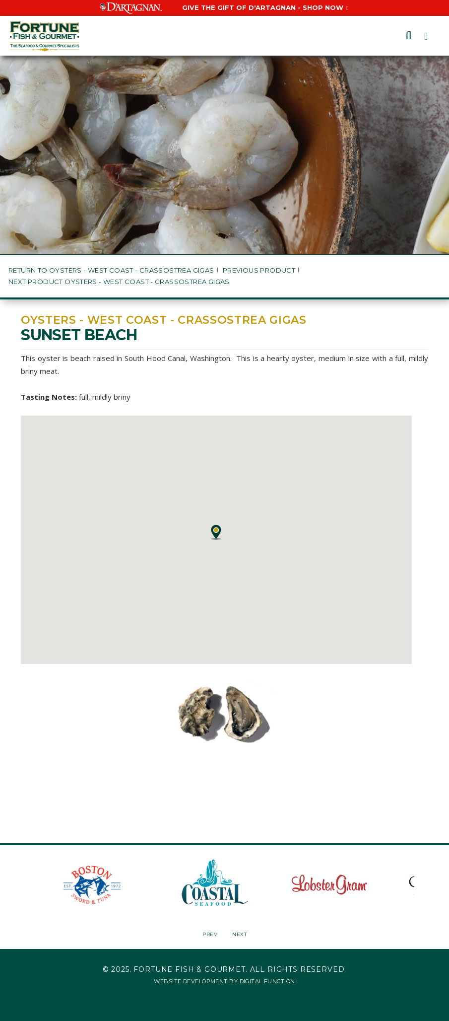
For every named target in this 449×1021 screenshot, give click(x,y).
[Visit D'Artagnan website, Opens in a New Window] (131, 7)
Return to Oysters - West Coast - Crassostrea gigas (111, 270)
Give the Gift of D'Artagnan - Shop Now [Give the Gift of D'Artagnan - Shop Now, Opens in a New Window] (265, 7)
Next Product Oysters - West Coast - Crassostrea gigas (119, 282)
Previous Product (259, 270)
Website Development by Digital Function (224, 981)
